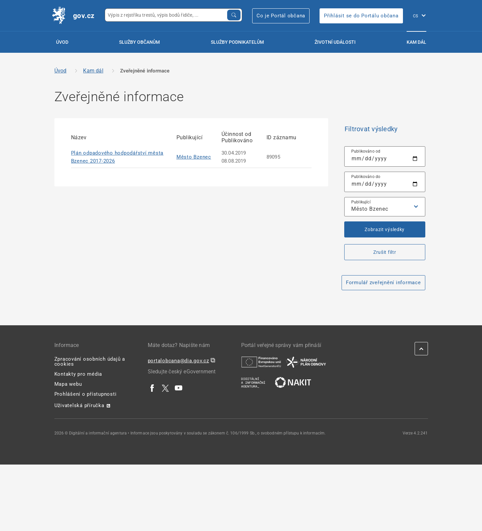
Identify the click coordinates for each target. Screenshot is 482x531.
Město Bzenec (193, 157)
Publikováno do (366, 176)
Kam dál (416, 42)
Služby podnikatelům (237, 42)
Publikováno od (366, 151)
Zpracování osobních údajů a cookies (89, 361)
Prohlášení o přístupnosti (85, 394)
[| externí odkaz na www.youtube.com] (178, 388)
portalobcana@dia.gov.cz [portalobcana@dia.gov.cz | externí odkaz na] (178, 361)
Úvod (62, 42)
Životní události (335, 42)
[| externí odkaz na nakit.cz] (293, 382)
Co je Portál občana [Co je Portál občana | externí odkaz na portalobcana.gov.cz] (281, 16)
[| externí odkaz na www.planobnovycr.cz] (306, 362)
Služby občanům (139, 42)
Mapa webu (68, 384)
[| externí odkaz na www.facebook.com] (152, 388)
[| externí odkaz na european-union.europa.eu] (261, 362)
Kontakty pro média (78, 374)
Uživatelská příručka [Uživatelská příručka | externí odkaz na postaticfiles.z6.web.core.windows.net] (79, 405)
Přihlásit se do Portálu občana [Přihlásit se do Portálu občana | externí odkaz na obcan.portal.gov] (361, 16)
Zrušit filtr (384, 252)
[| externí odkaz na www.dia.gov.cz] (253, 382)
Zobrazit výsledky (385, 229)
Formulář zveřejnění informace (383, 283)
